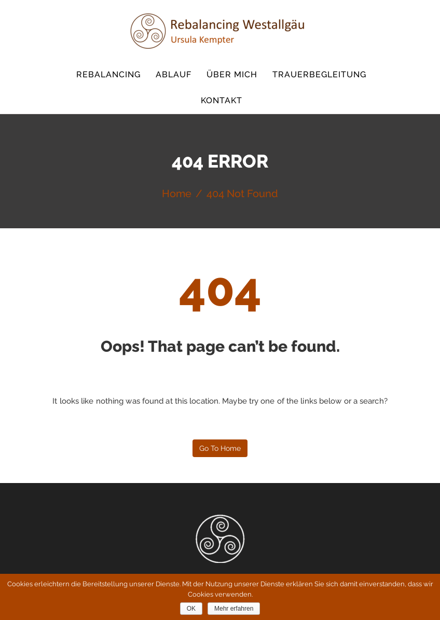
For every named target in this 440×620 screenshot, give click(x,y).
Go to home (220, 448)
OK (191, 608)
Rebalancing (108, 74)
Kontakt (221, 100)
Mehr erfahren (233, 608)
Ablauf (173, 74)
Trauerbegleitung (319, 74)
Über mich (232, 74)
